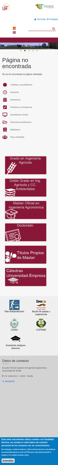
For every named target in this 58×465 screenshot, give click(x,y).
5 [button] (37, 50)
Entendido (8, 461)
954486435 (10, 381)
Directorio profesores (20, 122)
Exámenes (15, 99)
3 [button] (29, 50)
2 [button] (25, 50)
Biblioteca (15, 129)
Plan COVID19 (17, 137)
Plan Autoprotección (14, 311)
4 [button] (33, 50)
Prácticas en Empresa (21, 107)
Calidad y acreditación (21, 85)
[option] (29, 46)
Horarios (14, 92)
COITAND (41, 330)
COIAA (14, 330)
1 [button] (20, 50)
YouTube (41, 19)
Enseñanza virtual (19, 114)
